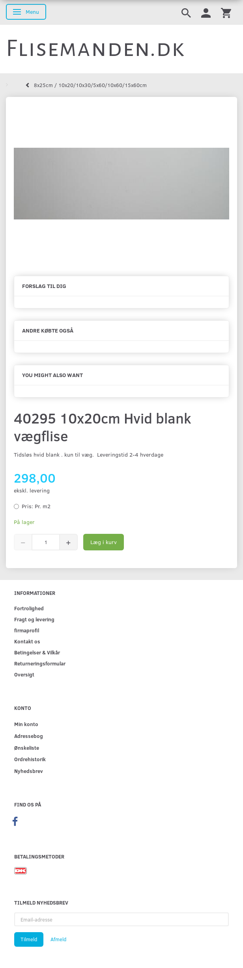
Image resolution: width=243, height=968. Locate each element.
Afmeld (58, 939)
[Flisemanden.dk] (95, 48)
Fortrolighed (29, 608)
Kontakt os (27, 641)
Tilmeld (29, 939)
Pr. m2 (36, 506)
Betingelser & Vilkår (37, 652)
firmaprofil (26, 630)
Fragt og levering (34, 619)
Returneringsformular (39, 663)
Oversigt (24, 674)
